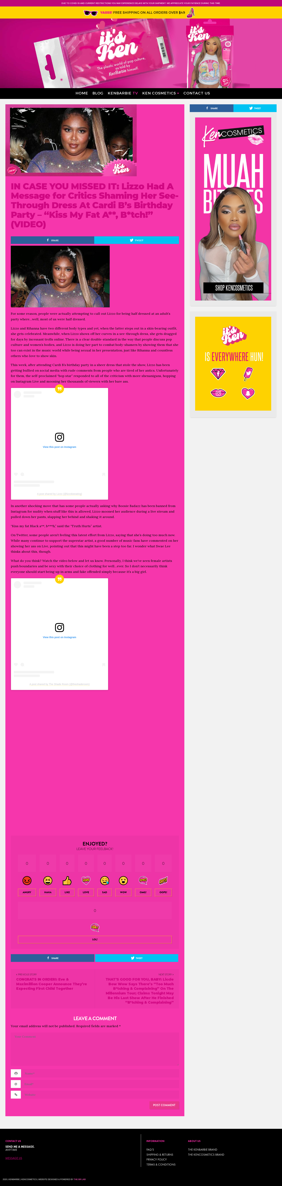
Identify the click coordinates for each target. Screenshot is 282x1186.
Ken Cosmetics (159, 93)
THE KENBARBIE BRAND (202, 1149)
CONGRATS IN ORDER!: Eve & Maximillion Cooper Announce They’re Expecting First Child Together (51, 984)
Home (82, 93)
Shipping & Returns (159, 1155)
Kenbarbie (123, 93)
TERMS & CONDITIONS (161, 1164)
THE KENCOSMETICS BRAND (206, 1155)
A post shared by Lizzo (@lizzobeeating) (59, 493)
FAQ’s (150, 1149)
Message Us (13, 1158)
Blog (97, 93)
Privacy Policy (156, 1159)
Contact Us (196, 93)
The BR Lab (80, 1179)
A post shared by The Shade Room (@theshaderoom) (59, 684)
